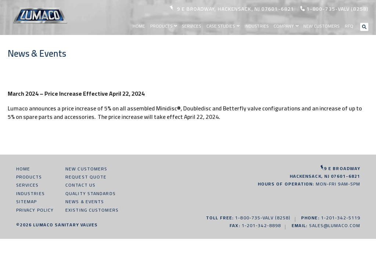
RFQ (349, 26)
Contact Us (80, 185)
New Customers (321, 26)
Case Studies (220, 26)
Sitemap (26, 201)
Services (191, 26)
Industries (257, 26)
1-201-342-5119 (340, 217)
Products (161, 26)
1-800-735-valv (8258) (337, 9)
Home (139, 26)
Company (284, 26)
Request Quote (85, 177)
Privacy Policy (35, 210)
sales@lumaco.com (335, 225)
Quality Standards (90, 193)
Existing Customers (92, 210)
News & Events (84, 201)
